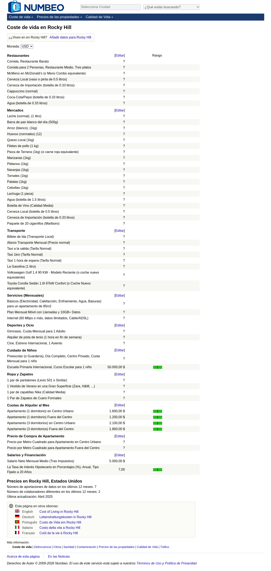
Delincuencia (42, 547)
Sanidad (68, 547)
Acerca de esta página (23, 556)
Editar (119, 55)
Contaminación (87, 547)
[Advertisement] (233, 49)
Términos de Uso (149, 563)
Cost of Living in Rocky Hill (59, 511)
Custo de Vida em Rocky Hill (60, 522)
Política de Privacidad (181, 563)
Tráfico (164, 547)
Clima (57, 547)
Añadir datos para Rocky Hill (70, 37)
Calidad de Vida (98, 17)
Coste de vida (19, 17)
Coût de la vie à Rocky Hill (59, 533)
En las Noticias (59, 556)
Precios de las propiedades (58, 17)
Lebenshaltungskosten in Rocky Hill (66, 517)
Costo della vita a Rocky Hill (60, 527)
